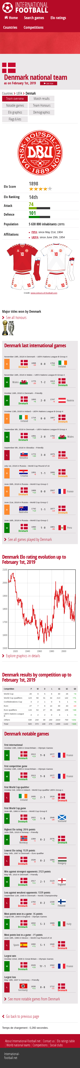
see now (48, 83)
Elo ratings (58, 17)
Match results (41, 98)
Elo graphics (15, 112)
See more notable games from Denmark (34, 999)
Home (13, 17)
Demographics (41, 112)
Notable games (15, 105)
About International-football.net (23, 1041)
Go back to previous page (22, 1016)
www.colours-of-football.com (44, 293)
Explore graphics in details (23, 655)
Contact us (49, 1041)
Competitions (34, 27)
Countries (10, 27)
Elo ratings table (66, 1041)
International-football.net (11, 1056)
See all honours (16, 317)
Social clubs (56, 1045)
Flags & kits (15, 119)
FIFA (34, 232)
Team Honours (41, 105)
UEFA (19, 93)
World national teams (18, 1045)
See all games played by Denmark (30, 539)
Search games (34, 17)
